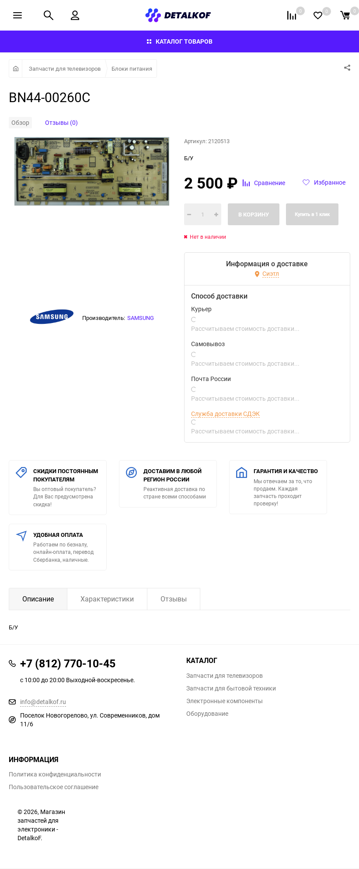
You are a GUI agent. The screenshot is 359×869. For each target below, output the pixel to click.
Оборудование (207, 714)
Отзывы (173, 599)
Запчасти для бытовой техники (231, 688)
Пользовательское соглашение (53, 787)
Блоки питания (132, 68)
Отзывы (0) (61, 122)
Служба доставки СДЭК (225, 413)
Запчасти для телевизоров (65, 68)
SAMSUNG (140, 318)
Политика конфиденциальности (55, 774)
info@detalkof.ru (43, 701)
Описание (38, 599)
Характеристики (107, 599)
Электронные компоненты (224, 701)
